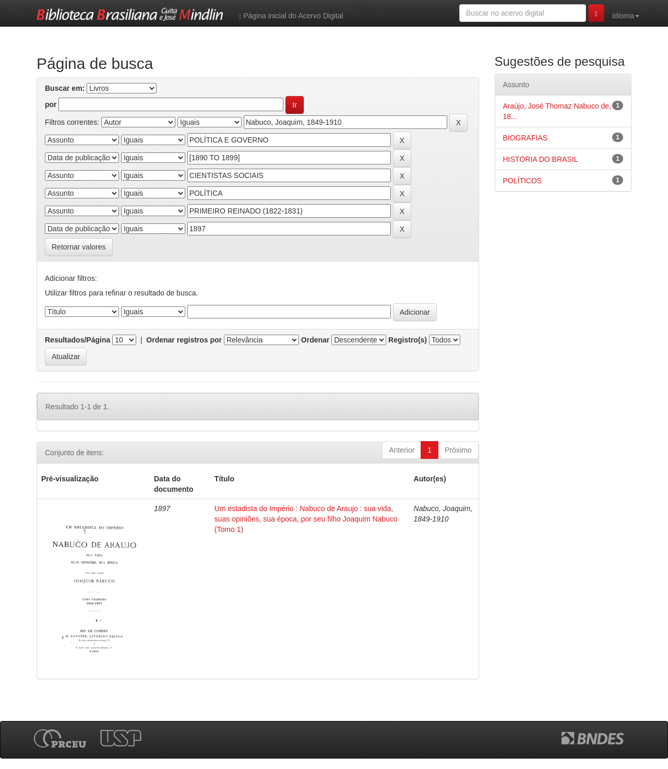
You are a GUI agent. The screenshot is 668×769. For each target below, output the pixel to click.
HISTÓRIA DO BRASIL (540, 159)
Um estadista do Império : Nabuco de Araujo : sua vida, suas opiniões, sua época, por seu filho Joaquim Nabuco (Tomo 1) (306, 519)
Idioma (625, 15)
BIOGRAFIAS (525, 138)
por (51, 104)
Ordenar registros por (184, 340)
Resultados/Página (77, 340)
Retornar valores (79, 247)
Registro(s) (407, 340)
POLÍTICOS (522, 180)
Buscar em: (65, 88)
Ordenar (315, 340)
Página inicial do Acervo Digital (290, 15)
